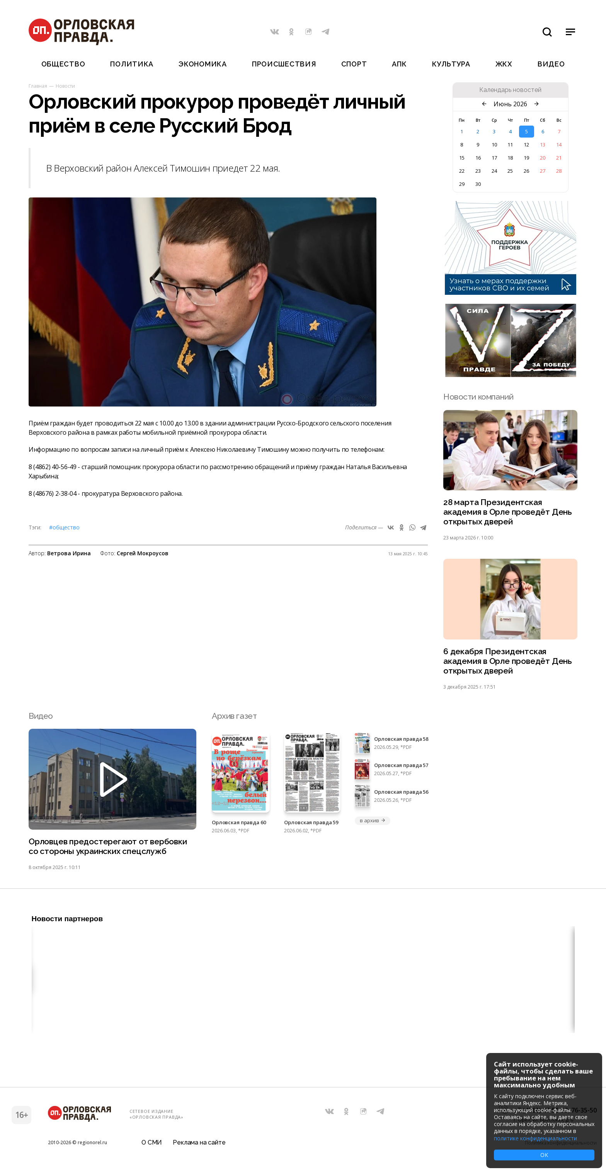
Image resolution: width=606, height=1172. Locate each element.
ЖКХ (503, 64)
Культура (451, 64)
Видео (551, 64)
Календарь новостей (510, 90)
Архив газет (234, 716)
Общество (63, 64)
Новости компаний (478, 396)
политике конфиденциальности (535, 1138)
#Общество (64, 527)
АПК (399, 64)
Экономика (202, 64)
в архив (372, 820)
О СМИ (151, 1142)
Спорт (354, 64)
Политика (131, 64)
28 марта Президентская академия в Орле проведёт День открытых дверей (507, 511)
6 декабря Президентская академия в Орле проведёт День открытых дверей (507, 660)
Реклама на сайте (199, 1142)
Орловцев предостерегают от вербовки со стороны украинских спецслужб (108, 846)
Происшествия (284, 64)
